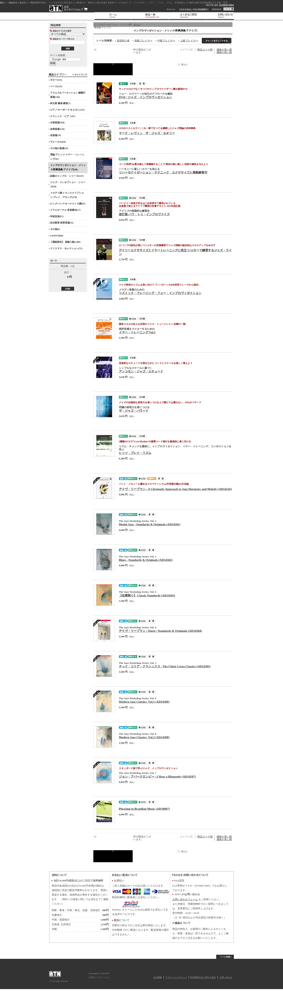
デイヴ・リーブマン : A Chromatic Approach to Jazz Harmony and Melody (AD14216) (175, 489)
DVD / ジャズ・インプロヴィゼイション (145, 97)
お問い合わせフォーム (185, 899)
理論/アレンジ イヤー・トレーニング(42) (67, 156)
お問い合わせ (225, 977)
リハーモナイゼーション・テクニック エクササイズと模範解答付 (163, 172)
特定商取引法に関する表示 (203, 977)
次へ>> (184, 64)
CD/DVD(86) (56, 235)
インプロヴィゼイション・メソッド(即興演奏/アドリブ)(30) (68, 167)
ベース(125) (56, 86)
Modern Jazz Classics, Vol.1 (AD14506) (144, 701)
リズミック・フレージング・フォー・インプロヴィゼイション (160, 293)
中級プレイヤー (166, 40)
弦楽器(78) (55, 135)
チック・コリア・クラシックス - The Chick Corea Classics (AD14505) (164, 666)
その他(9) (55, 229)
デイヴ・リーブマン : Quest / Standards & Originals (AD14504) (160, 630)
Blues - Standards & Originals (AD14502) (146, 560)
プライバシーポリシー (176, 977)
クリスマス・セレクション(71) (66, 248)
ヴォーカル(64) (58, 141)
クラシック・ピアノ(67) (62, 116)
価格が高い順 (224, 52)
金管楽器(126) (57, 129)
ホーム (137, 24)
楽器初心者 (123, 40)
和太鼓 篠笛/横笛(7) (60, 103)
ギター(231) (56, 80)
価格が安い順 (224, 49)
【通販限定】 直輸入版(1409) (65, 242)
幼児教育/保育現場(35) (62, 222)
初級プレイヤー (143, 40)
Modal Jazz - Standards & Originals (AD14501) (149, 524)
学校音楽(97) (56, 216)
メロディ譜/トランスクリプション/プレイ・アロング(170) (67, 195)
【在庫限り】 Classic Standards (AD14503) (147, 595)
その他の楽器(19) (59, 148)
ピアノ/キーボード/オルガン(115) (67, 109)
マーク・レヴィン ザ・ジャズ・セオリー (147, 133)
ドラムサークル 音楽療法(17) (65, 210)
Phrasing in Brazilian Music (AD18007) (144, 808)
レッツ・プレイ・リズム (135, 452)
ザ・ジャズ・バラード (133, 410)
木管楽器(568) (57, 122)
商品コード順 (205, 49)
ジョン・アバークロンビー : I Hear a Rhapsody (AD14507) (157, 776)
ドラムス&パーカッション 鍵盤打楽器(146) (68, 94)
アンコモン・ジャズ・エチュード (141, 371)
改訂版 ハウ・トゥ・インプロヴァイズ (144, 214)
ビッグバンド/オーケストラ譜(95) (67, 203)
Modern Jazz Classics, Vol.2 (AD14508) (144, 737)
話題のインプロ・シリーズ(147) (67, 176)
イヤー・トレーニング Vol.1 (137, 332)
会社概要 (157, 977)
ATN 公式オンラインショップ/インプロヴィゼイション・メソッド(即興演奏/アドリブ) (68, 8)
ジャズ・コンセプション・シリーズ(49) (67, 184)
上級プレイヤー (189, 40)
